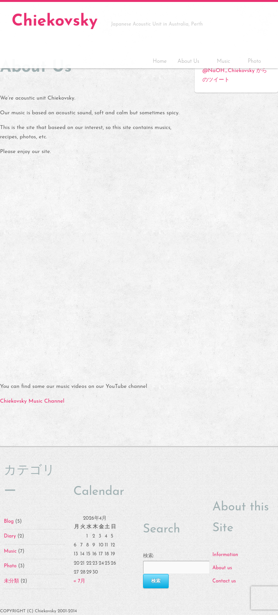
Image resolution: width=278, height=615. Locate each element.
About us (222, 568)
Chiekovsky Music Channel (32, 401)
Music (224, 62)
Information (225, 555)
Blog (9, 521)
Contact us (224, 581)
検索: (148, 556)
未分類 (11, 581)
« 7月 (79, 581)
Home (160, 61)
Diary (10, 536)
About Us (189, 62)
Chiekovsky (55, 21)
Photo (254, 61)
